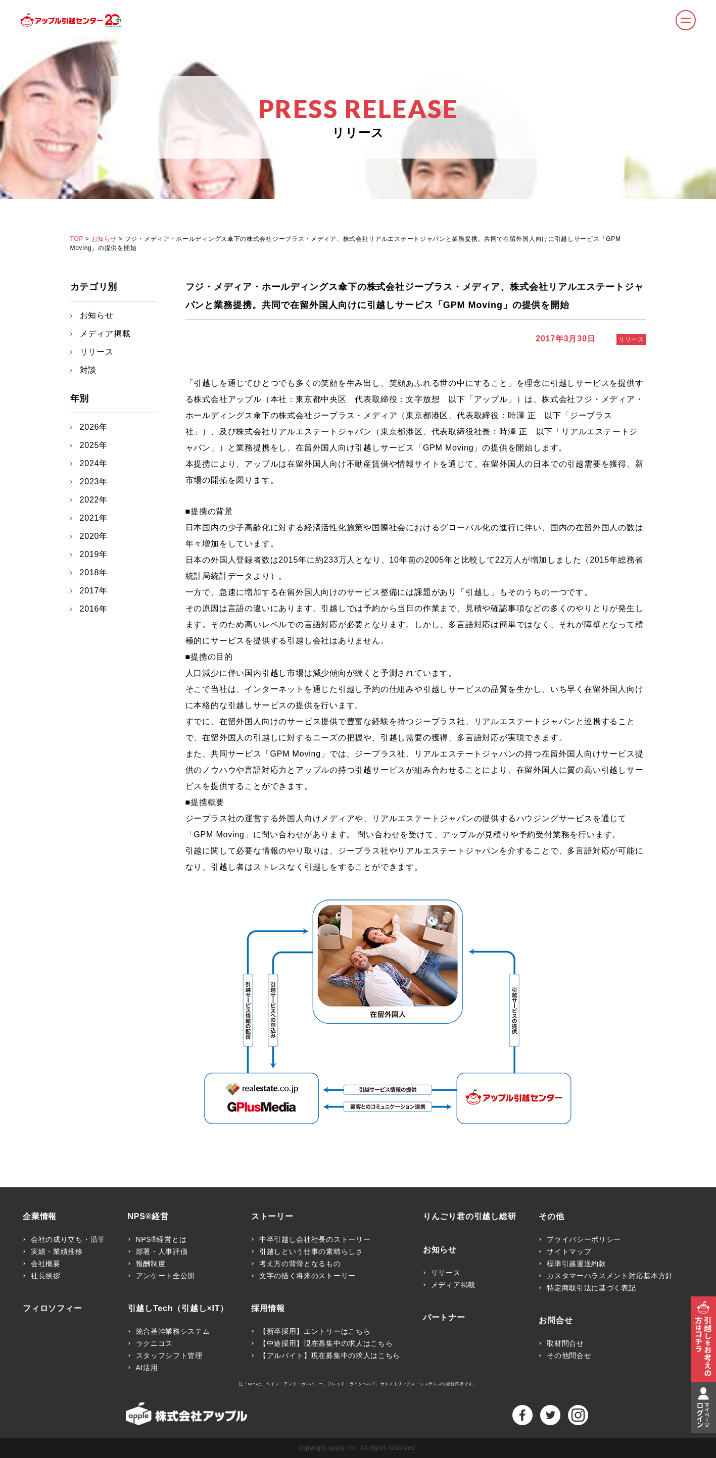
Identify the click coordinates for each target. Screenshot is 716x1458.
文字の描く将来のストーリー (307, 1275)
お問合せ (555, 1321)
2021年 (94, 518)
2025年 (94, 445)
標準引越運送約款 (576, 1263)
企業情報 (40, 1217)
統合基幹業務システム (173, 1331)
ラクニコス (154, 1343)
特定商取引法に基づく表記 (591, 1287)
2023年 (94, 481)
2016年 (94, 609)
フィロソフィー (52, 1308)
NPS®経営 (148, 1217)
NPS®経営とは (161, 1239)
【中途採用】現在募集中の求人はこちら (326, 1343)
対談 (88, 370)
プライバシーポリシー (584, 1239)
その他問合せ (569, 1355)
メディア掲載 (105, 333)
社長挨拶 (46, 1275)
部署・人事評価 (162, 1251)
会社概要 (46, 1263)
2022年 (94, 499)
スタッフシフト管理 (169, 1355)
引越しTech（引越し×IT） (178, 1308)
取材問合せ (565, 1343)
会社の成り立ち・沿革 (68, 1239)
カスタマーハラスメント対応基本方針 (610, 1275)
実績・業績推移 (57, 1251)
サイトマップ (569, 1251)
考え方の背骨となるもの (300, 1263)
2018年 (94, 572)
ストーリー (272, 1217)
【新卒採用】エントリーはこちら (315, 1331)
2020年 (94, 536)
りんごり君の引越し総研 (469, 1217)
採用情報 (268, 1308)
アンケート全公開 (166, 1275)
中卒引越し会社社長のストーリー (315, 1239)
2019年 (94, 554)
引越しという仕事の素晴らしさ (311, 1251)
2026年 (94, 427)
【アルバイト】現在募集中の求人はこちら (329, 1355)
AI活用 (147, 1367)
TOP (76, 238)
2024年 (94, 463)
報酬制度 (151, 1263)
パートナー (444, 1318)
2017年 (94, 590)
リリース (631, 339)
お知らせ (104, 238)
